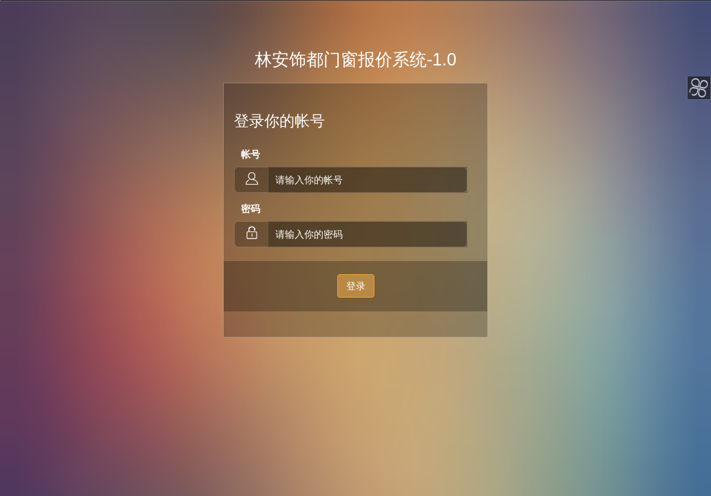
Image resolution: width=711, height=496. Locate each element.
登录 (355, 285)
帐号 (250, 154)
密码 (250, 208)
